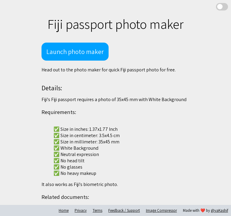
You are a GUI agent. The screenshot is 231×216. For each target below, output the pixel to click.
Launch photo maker (75, 51)
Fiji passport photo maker (115, 24)
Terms (97, 210)
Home (64, 210)
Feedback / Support (124, 210)
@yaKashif (219, 210)
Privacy (81, 210)
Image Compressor (161, 210)
